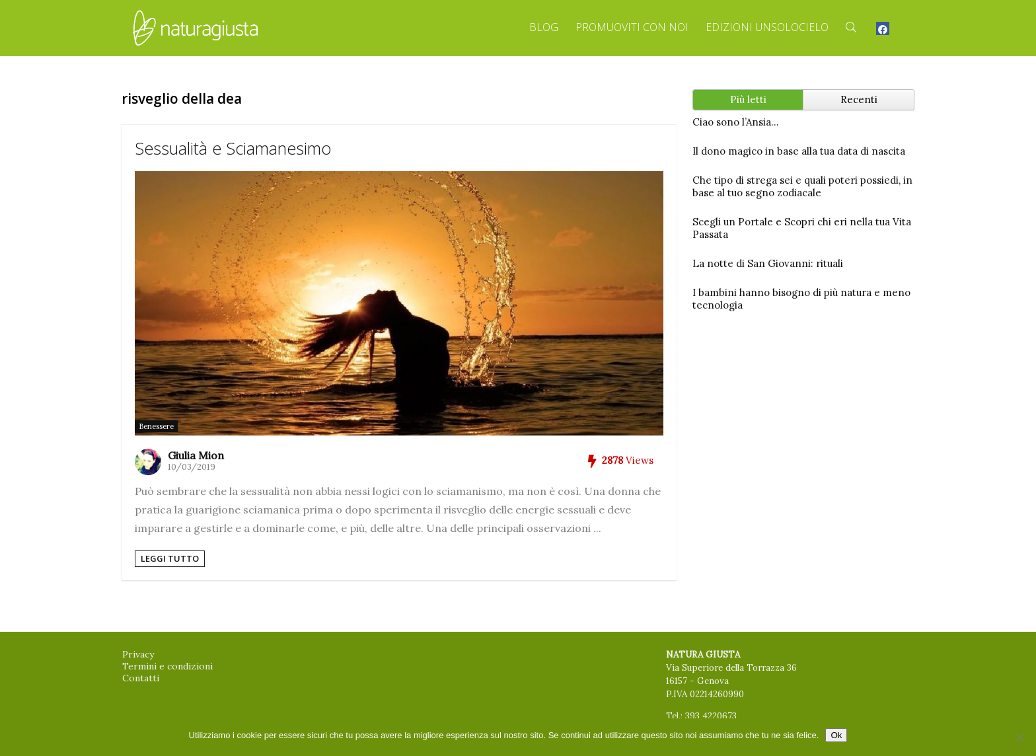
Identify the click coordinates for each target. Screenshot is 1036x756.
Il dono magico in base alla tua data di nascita (798, 151)
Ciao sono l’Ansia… (735, 122)
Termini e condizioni (167, 666)
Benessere (156, 426)
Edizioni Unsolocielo (767, 27)
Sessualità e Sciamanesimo (233, 148)
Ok (836, 735)
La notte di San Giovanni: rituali (767, 263)
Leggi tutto (170, 558)
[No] (1019, 737)
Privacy (138, 654)
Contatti (140, 678)
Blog (543, 27)
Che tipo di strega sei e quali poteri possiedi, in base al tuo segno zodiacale (802, 186)
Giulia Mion (196, 455)
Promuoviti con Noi (631, 27)
